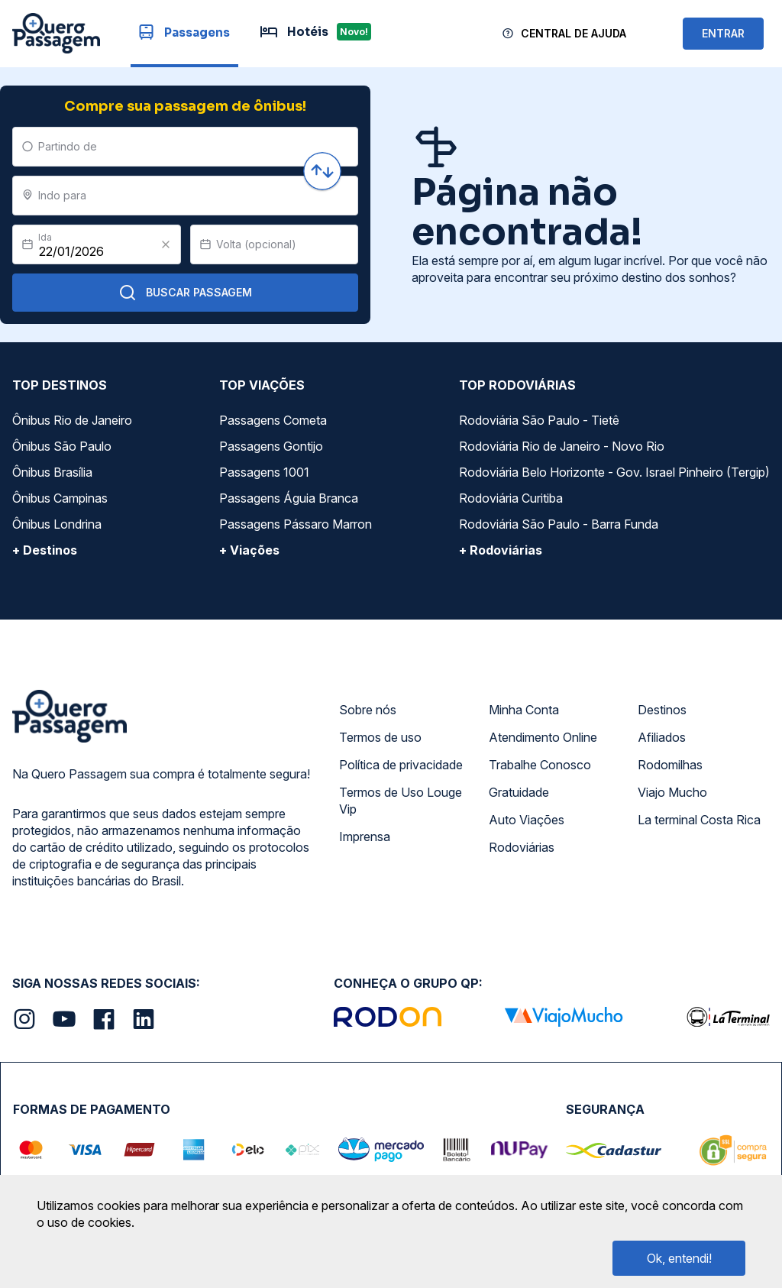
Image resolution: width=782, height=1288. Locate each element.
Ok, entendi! (679, 1258)
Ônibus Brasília (52, 472)
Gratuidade (519, 792)
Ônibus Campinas (60, 498)
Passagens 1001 (264, 472)
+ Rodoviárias (500, 550)
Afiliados (662, 737)
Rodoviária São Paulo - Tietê (539, 420)
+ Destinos (44, 550)
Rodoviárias (521, 847)
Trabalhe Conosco (540, 764)
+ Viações (249, 550)
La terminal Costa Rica (699, 819)
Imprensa (364, 836)
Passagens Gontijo (271, 446)
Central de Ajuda (573, 33)
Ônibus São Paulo (61, 446)
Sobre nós (367, 709)
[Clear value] (165, 244)
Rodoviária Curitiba (511, 498)
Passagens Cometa (273, 420)
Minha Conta (524, 709)
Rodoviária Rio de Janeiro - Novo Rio (561, 446)
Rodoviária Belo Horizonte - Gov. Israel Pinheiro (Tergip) (614, 472)
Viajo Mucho (672, 792)
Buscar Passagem (185, 292)
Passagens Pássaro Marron (295, 524)
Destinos (662, 709)
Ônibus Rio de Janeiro (72, 420)
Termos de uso (380, 737)
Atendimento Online (543, 737)
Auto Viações (526, 819)
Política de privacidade (401, 764)
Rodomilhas (670, 764)
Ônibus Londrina (57, 524)
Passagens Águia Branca (288, 498)
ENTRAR (723, 33)
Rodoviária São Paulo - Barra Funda (558, 524)
